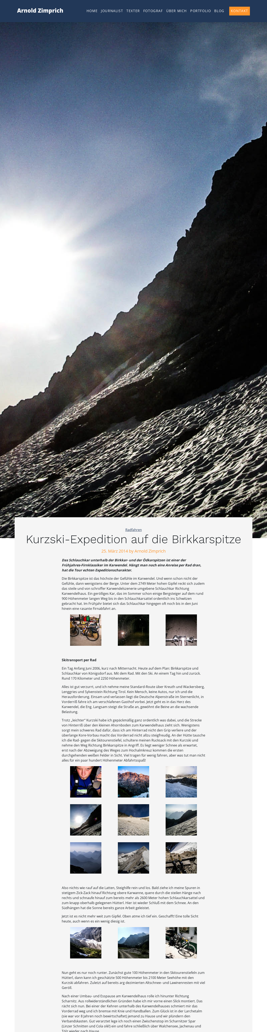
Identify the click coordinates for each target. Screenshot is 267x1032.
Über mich (176, 11)
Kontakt (239, 11)
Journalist (112, 11)
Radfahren (133, 529)
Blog (219, 11)
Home (92, 11)
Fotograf (153, 11)
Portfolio (200, 11)
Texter (133, 11)
